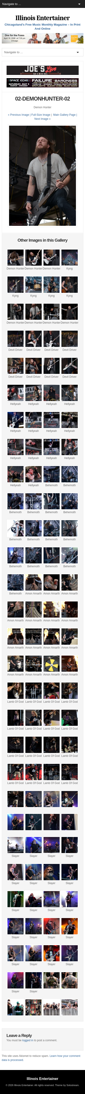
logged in (27, 1040)
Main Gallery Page (64, 114)
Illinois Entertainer (42, 18)
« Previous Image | (19, 114)
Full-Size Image (40, 114)
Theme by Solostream (67, 1085)
